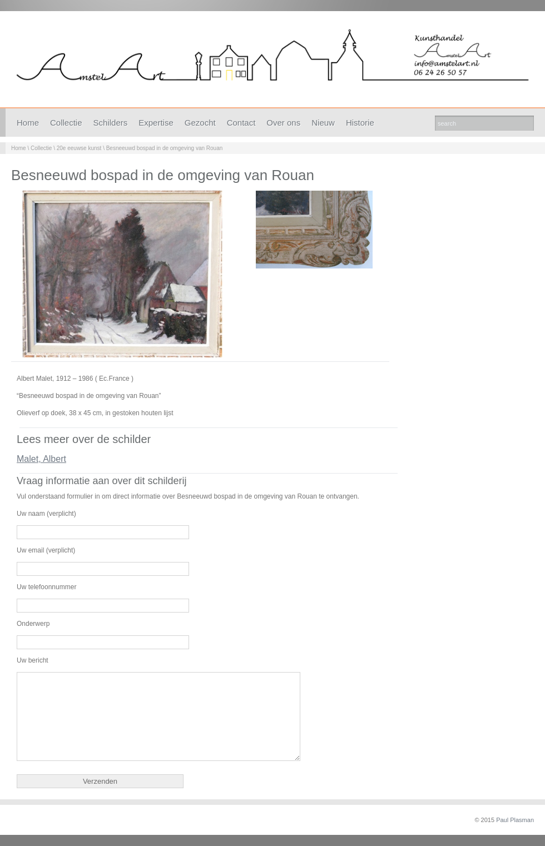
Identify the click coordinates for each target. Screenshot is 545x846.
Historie (360, 122)
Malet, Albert (41, 459)
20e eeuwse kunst (79, 148)
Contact (241, 122)
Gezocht (200, 122)
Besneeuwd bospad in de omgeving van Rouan (164, 148)
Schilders (110, 122)
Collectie (66, 122)
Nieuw (323, 122)
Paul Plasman (515, 820)
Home (28, 122)
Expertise (156, 122)
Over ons (283, 122)
